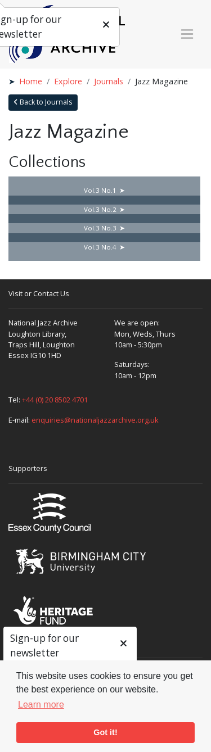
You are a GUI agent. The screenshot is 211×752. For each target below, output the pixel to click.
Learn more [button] (41, 704)
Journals (108, 81)
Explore (68, 81)
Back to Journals (43, 102)
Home (30, 81)
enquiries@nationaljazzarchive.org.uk (95, 420)
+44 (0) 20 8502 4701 (55, 400)
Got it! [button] (105, 732)
